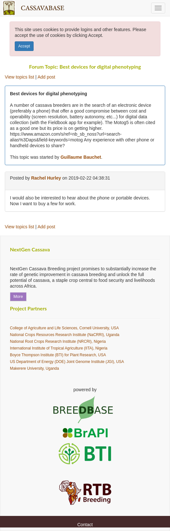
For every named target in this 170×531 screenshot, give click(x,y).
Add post (46, 77)
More (18, 296)
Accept (24, 46)
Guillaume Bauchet (81, 157)
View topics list (19, 77)
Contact (85, 524)
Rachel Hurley (46, 178)
